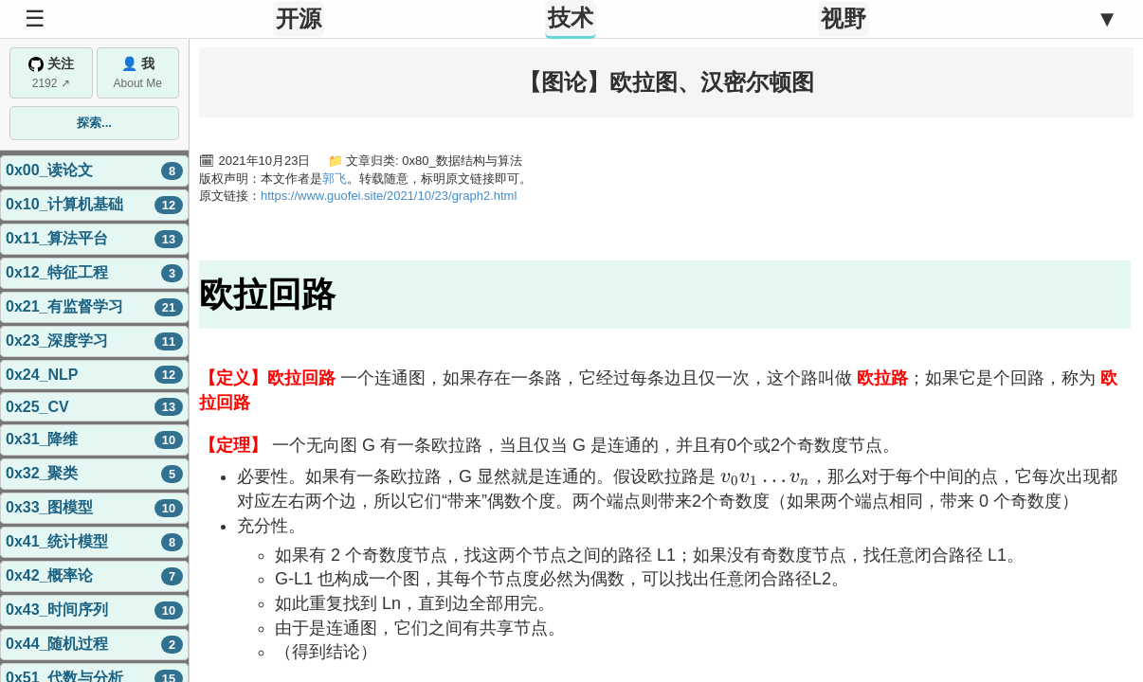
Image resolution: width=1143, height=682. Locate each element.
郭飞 (334, 178)
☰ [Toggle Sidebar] (35, 18)
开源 (298, 18)
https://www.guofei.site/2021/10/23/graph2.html (389, 195)
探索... (94, 123)
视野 (843, 18)
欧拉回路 (267, 294)
